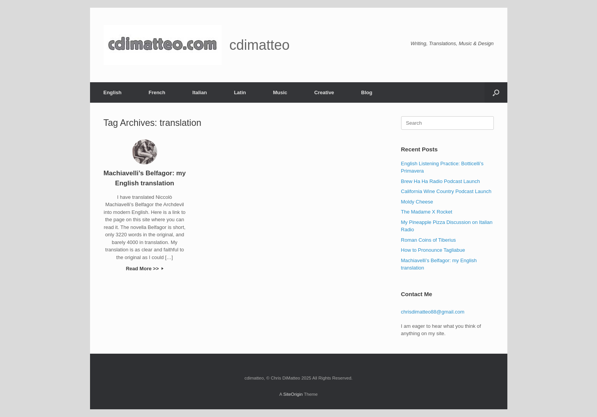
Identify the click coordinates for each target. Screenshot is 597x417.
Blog (366, 92)
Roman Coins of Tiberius (428, 240)
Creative (324, 92)
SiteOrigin (293, 394)
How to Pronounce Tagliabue (433, 250)
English (113, 92)
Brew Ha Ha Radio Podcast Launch (440, 181)
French (156, 92)
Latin (240, 92)
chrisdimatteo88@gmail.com (432, 312)
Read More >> (144, 268)
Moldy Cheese (417, 202)
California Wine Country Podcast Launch (446, 191)
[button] (496, 92)
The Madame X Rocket (426, 212)
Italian (199, 92)
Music (280, 92)
